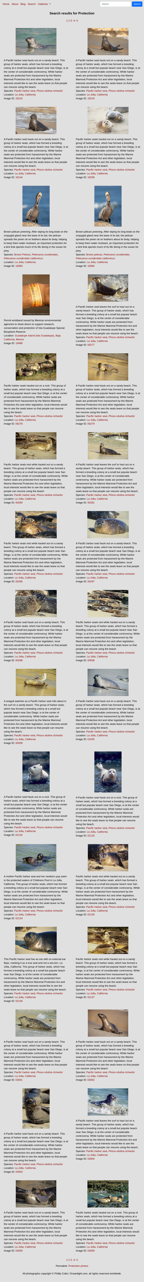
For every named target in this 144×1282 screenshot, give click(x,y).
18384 (91, 266)
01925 (91, 739)
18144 (19, 177)
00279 (91, 423)
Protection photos (78, 1265)
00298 (19, 660)
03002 (91, 1079)
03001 (19, 1079)
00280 (19, 502)
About (15, 4)
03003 (19, 1171)
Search (32, 4)
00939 (19, 743)
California (30, 94)
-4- (74, 20)
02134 (19, 918)
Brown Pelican (22, 254)
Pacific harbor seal (24, 90)
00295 (19, 581)
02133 (91, 835)
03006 (91, 1250)
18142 (19, 98)
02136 (19, 1001)
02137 (91, 997)
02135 (91, 914)
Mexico (20, 339)
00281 (91, 502)
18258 (91, 177)
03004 (91, 1158)
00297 (91, 581)
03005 (19, 1250)
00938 (91, 660)
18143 (91, 98)
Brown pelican (94, 254)
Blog (23, 4)
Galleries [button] (43, 4)
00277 (91, 344)
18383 (19, 266)
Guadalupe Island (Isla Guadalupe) (34, 335)
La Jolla (19, 94)
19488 (19, 343)
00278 (19, 423)
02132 (19, 834)
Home (6, 4)
